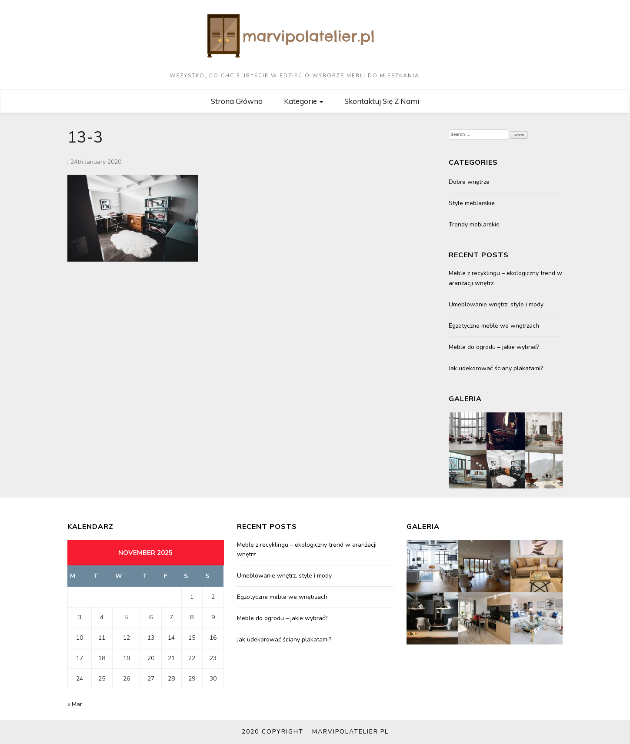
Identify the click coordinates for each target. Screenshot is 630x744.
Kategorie (303, 101)
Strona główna (237, 101)
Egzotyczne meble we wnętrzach (494, 326)
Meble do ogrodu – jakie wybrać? (494, 347)
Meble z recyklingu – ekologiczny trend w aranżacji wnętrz (505, 278)
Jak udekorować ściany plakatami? (496, 368)
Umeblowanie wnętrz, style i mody (496, 304)
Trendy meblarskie (474, 224)
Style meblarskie (472, 203)
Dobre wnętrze (469, 182)
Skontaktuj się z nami (381, 101)
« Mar (74, 704)
